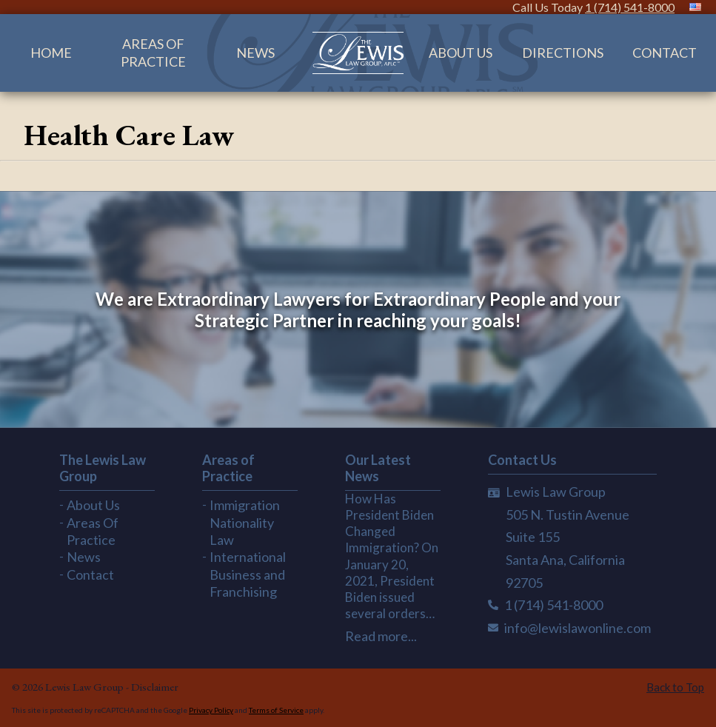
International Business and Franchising (248, 574)
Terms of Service (276, 710)
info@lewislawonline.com (577, 628)
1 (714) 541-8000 (630, 7)
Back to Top (675, 687)
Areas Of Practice (153, 52)
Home (51, 52)
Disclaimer (154, 687)
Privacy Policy (211, 710)
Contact (664, 52)
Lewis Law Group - (88, 687)
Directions (562, 52)
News (255, 52)
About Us (460, 52)
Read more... (381, 636)
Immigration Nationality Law (245, 522)
